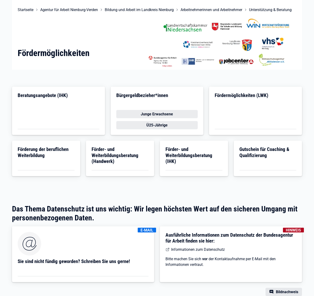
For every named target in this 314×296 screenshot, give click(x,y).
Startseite (25, 10)
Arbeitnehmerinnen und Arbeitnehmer (211, 10)
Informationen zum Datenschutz (198, 249)
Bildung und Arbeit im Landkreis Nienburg (139, 10)
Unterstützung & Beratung (270, 10)
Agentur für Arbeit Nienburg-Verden (69, 10)
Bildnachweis (287, 292)
